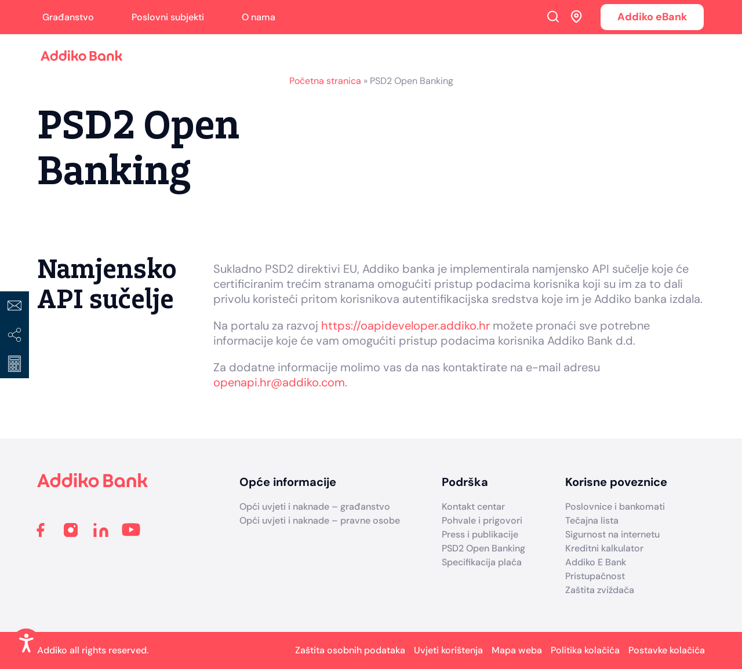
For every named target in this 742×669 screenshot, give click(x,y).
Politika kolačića (585, 650)
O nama (258, 17)
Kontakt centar (473, 506)
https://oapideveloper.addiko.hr (405, 325)
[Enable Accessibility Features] (26, 642)
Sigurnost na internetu (612, 534)
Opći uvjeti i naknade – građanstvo (314, 506)
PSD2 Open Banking (483, 548)
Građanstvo (68, 17)
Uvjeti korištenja (448, 650)
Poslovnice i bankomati (615, 506)
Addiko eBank (652, 17)
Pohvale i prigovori (482, 520)
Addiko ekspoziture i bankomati (576, 16)
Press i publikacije (480, 534)
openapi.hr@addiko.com (279, 382)
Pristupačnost (595, 576)
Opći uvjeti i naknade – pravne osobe (319, 520)
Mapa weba (517, 650)
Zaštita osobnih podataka (350, 650)
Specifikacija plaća (482, 562)
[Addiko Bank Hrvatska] (92, 484)
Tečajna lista (592, 520)
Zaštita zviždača (599, 590)
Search (553, 16)
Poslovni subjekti (168, 17)
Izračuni (14, 363)
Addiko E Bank (595, 562)
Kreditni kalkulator (604, 548)
